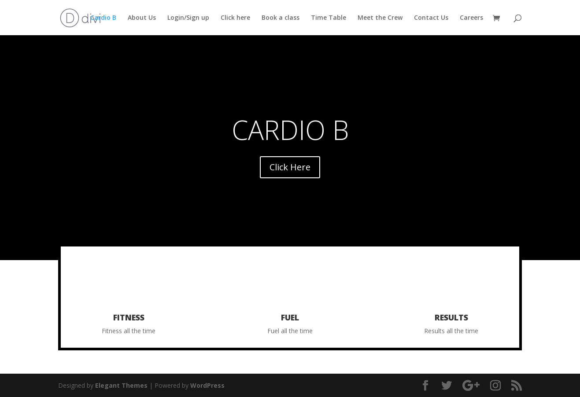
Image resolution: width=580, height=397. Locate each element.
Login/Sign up (188, 18)
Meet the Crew (380, 18)
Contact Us (431, 18)
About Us (142, 18)
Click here (235, 18)
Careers (471, 18)
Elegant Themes (121, 385)
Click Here (290, 167)
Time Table (328, 18)
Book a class (280, 18)
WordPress (207, 385)
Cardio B (103, 18)
